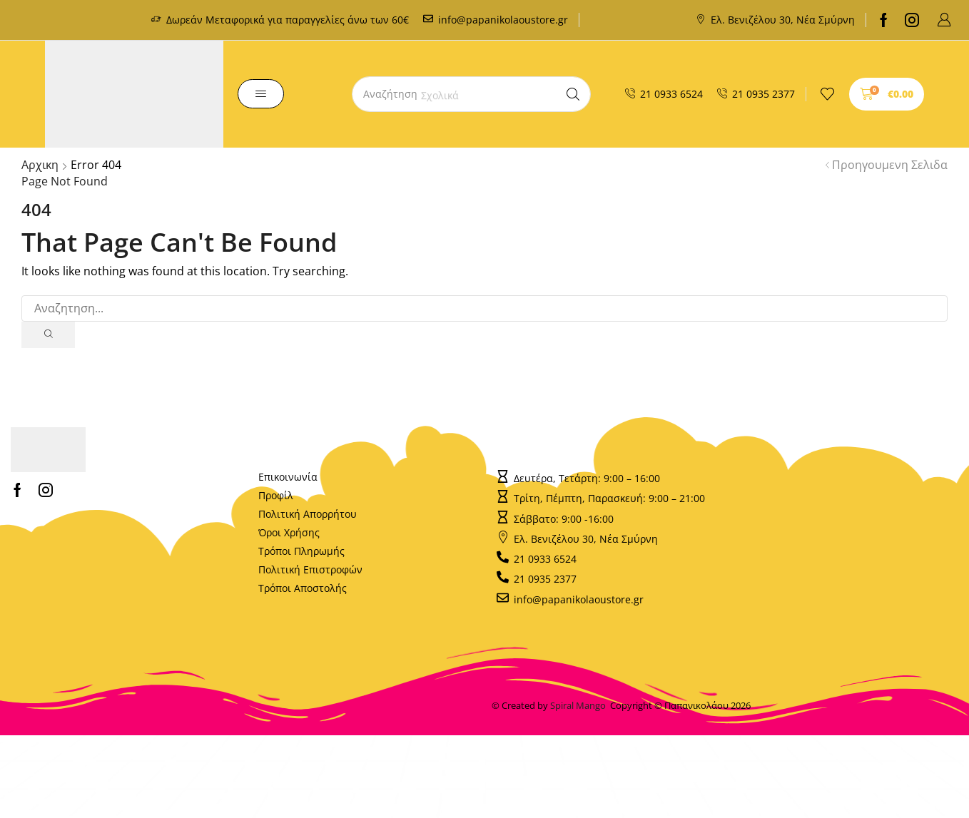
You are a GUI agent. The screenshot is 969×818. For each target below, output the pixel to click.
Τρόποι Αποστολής (302, 588)
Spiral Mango (580, 706)
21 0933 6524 (671, 94)
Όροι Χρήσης (289, 533)
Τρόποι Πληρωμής (301, 551)
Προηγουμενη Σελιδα (890, 165)
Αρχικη (40, 165)
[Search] (573, 94)
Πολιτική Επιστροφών (310, 570)
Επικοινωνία (288, 477)
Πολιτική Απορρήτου (307, 514)
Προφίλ (275, 496)
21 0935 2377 (763, 94)
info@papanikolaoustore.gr (503, 19)
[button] (944, 20)
